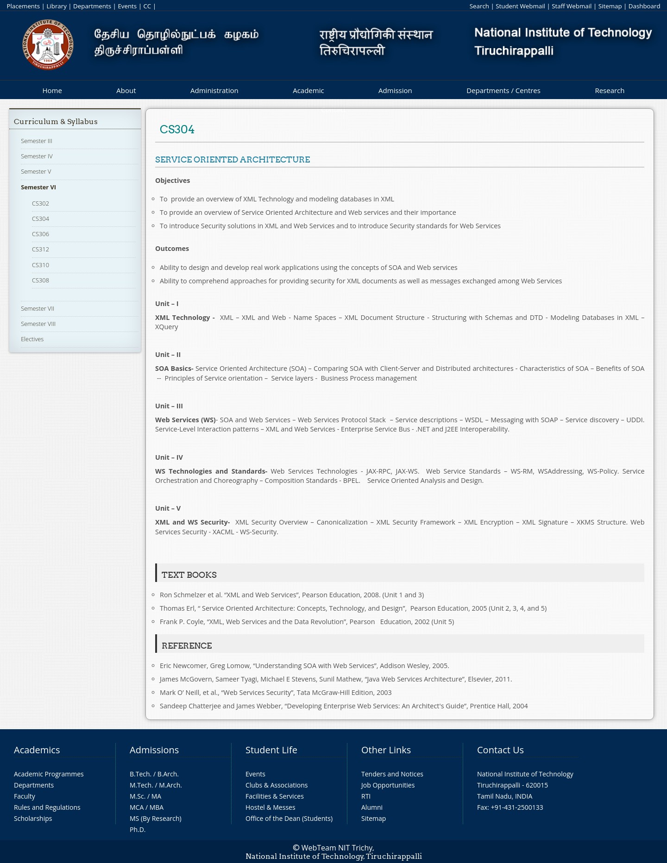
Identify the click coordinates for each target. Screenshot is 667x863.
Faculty (24, 796)
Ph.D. (138, 829)
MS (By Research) (156, 818)
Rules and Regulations (47, 807)
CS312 (40, 249)
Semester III (36, 141)
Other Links (386, 750)
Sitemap (610, 6)
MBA (157, 807)
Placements (23, 6)
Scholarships (33, 818)
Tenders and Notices (392, 773)
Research (609, 90)
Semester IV (37, 156)
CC (147, 6)
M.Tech (140, 785)
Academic (308, 90)
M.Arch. (170, 785)
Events (127, 6)
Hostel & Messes (270, 807)
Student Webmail (520, 6)
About (126, 90)
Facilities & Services (274, 796)
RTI (366, 796)
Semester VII (37, 308)
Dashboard (645, 6)
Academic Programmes (49, 773)
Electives (32, 339)
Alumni (372, 807)
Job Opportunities (388, 785)
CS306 (40, 234)
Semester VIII (38, 323)
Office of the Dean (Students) (289, 818)
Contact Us (500, 750)
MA (156, 796)
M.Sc (137, 796)
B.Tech (140, 773)
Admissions (154, 750)
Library (56, 6)
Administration (214, 90)
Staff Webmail (571, 6)
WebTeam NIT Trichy (337, 848)
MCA (137, 807)
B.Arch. (168, 773)
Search (479, 6)
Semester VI (38, 187)
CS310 (40, 265)
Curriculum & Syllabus (56, 121)
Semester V (36, 171)
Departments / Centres (503, 90)
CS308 (40, 280)
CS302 (40, 203)
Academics (37, 750)
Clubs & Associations (276, 785)
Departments (92, 6)
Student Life (271, 750)
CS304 (40, 218)
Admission (395, 90)
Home (52, 90)
